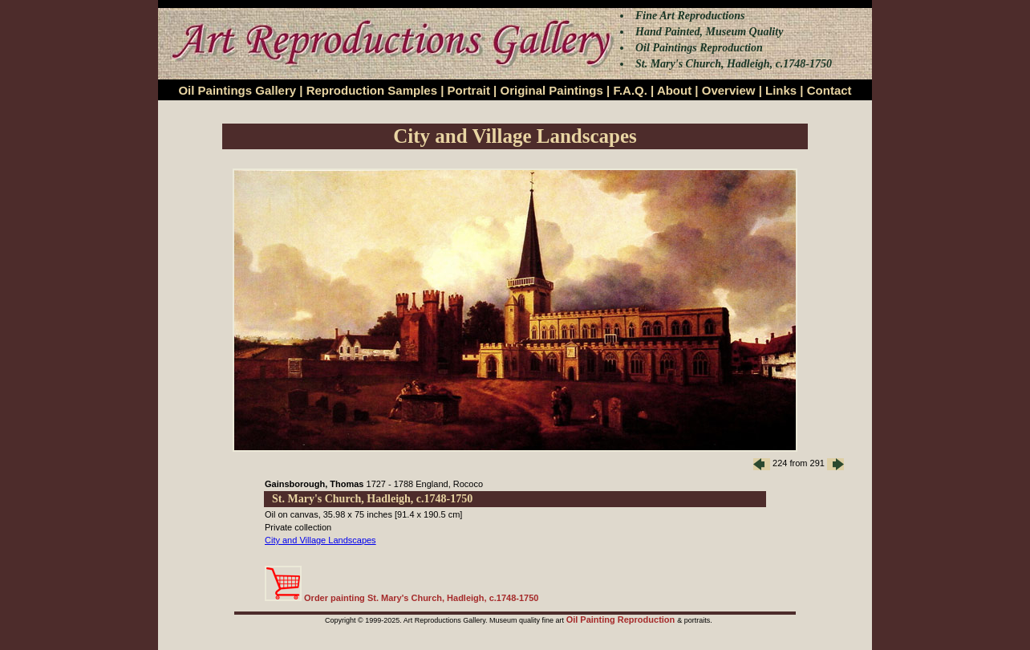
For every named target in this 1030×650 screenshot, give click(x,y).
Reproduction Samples (371, 90)
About (674, 90)
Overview (729, 90)
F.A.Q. (630, 90)
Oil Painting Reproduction (622, 619)
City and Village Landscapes (320, 540)
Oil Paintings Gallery (237, 90)
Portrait (469, 90)
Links (781, 90)
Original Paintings (551, 90)
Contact (829, 90)
